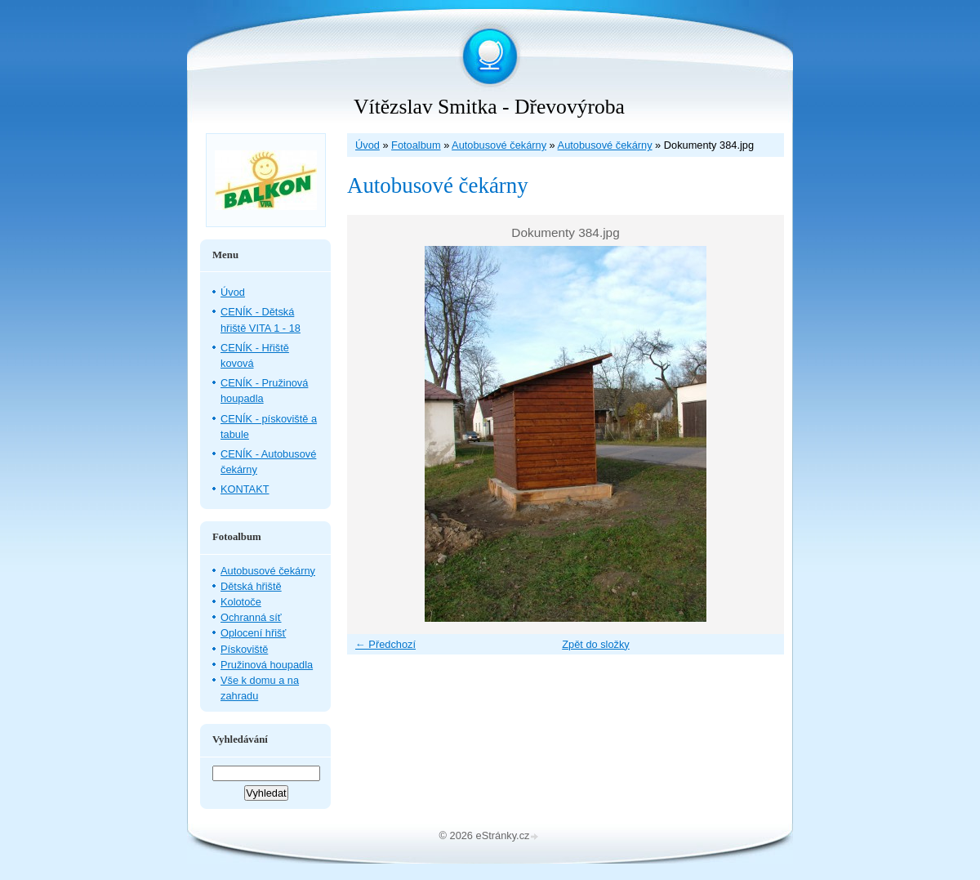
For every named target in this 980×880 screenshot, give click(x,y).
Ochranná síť (251, 617)
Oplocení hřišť (253, 633)
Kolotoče (240, 602)
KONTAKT (245, 489)
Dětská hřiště (251, 586)
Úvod (367, 145)
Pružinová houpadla (266, 665)
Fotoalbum (415, 145)
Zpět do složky (596, 644)
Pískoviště (244, 649)
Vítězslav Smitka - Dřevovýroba (489, 106)
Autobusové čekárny (499, 145)
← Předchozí (385, 644)
